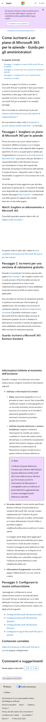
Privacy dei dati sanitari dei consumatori (17, 711)
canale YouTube (14, 219)
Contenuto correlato (11, 78)
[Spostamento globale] (2, 3)
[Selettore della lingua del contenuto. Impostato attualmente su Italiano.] (7, 687)
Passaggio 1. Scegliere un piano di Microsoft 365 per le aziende (23, 65)
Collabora (30, 705)
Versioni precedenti (9, 705)
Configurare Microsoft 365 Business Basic (24, 614)
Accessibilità (26, 715)
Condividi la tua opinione (18, 23)
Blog (21, 705)
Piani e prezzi (24, 194)
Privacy (4, 708)
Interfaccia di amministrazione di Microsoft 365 (21, 30)
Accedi (41, 3)
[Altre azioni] (42, 31)
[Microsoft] (23, 3)
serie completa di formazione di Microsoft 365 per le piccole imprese (22, 253)
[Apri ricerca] (35, 3)
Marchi (4, 718)
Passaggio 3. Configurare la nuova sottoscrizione (22, 75)
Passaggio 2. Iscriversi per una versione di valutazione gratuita (24, 70)
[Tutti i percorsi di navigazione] (4, 31)
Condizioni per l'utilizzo (10, 715)
